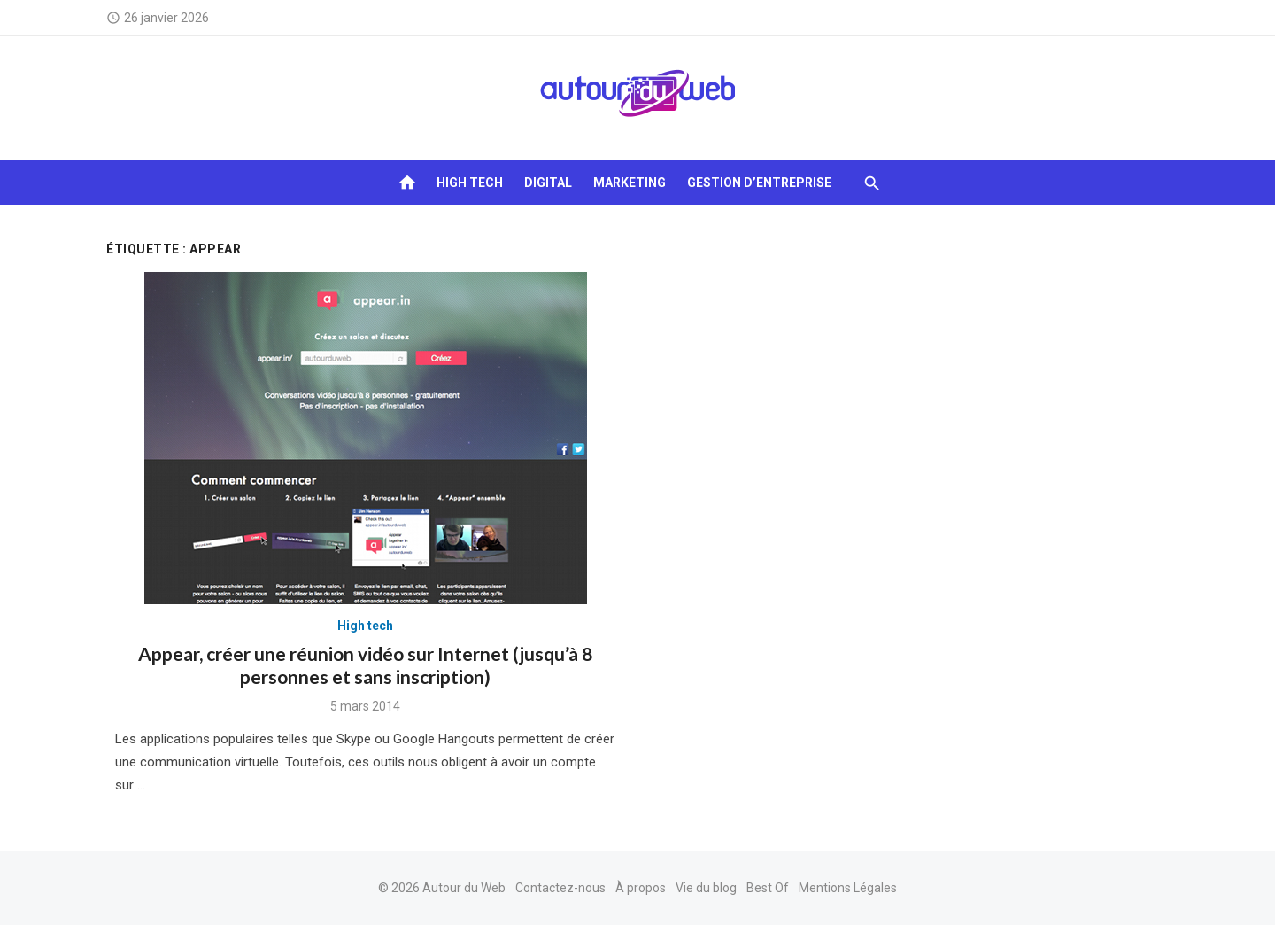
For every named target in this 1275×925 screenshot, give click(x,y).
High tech (470, 182)
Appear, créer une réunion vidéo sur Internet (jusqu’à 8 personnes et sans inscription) (365, 665)
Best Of (767, 888)
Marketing (629, 182)
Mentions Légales (848, 888)
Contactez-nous (560, 888)
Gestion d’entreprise (759, 182)
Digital (548, 182)
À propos (640, 888)
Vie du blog (706, 888)
